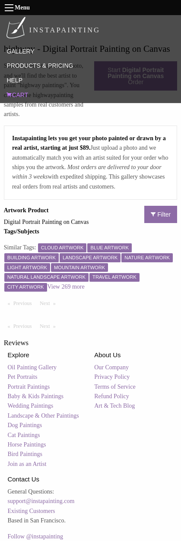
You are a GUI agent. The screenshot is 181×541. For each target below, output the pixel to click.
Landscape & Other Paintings (43, 415)
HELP (14, 80)
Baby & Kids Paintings (36, 396)
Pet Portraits (23, 377)
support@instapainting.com (41, 501)
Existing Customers (31, 511)
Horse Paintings (27, 444)
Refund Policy (111, 396)
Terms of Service (114, 387)
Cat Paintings (24, 435)
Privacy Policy (112, 377)
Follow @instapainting (35, 536)
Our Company (111, 367)
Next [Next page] (50, 302)
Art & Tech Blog (114, 406)
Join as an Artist (27, 464)
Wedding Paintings (31, 406)
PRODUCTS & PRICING (39, 65)
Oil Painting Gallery (32, 367)
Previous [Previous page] (24, 302)
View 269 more (66, 286)
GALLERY (20, 51)
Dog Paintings (25, 425)
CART (17, 94)
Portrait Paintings (29, 387)
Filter (161, 214)
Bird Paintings (25, 454)
